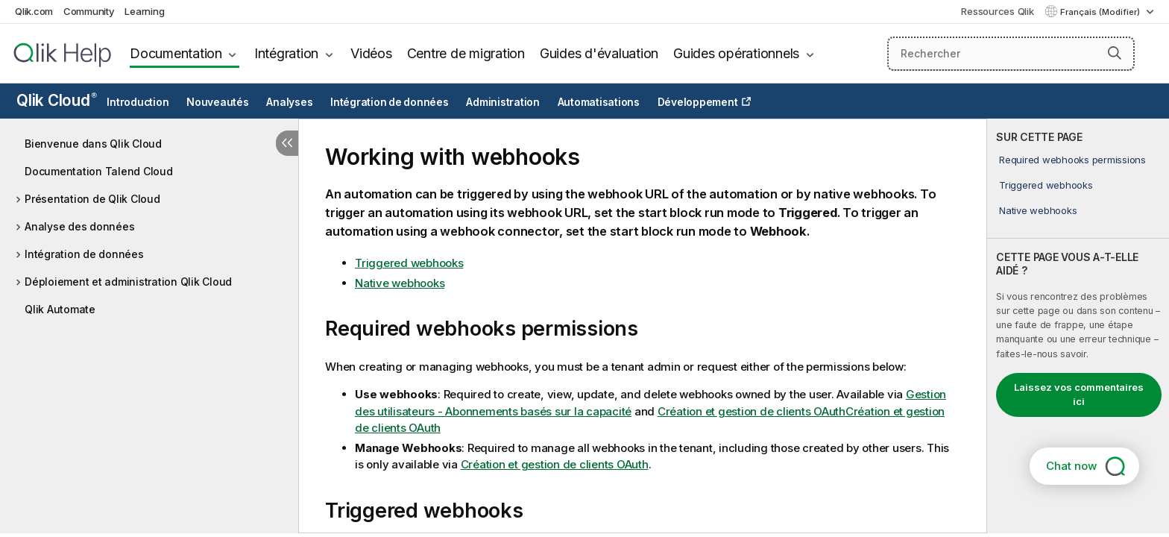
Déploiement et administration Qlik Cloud (128, 281)
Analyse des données (79, 226)
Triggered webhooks (1046, 185)
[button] (1114, 52)
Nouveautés (217, 102)
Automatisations (599, 102)
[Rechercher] (1011, 53)
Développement (698, 102)
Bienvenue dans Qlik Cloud (93, 143)
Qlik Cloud (56, 100)
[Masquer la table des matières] (287, 143)
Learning (144, 11)
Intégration (286, 53)
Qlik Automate (60, 309)
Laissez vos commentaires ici (1079, 394)
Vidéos (371, 53)
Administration (503, 102)
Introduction (137, 102)
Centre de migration (466, 53)
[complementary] (1078, 326)
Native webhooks (1038, 210)
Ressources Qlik (997, 11)
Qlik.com (34, 11)
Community (89, 11)
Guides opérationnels (736, 53)
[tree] (149, 222)
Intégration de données (389, 102)
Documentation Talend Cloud (99, 171)
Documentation (176, 53)
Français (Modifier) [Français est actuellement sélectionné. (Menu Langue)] (1101, 12)
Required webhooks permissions (1072, 160)
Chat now (1071, 466)
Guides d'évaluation (599, 53)
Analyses (289, 102)
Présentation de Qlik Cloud (92, 198)
